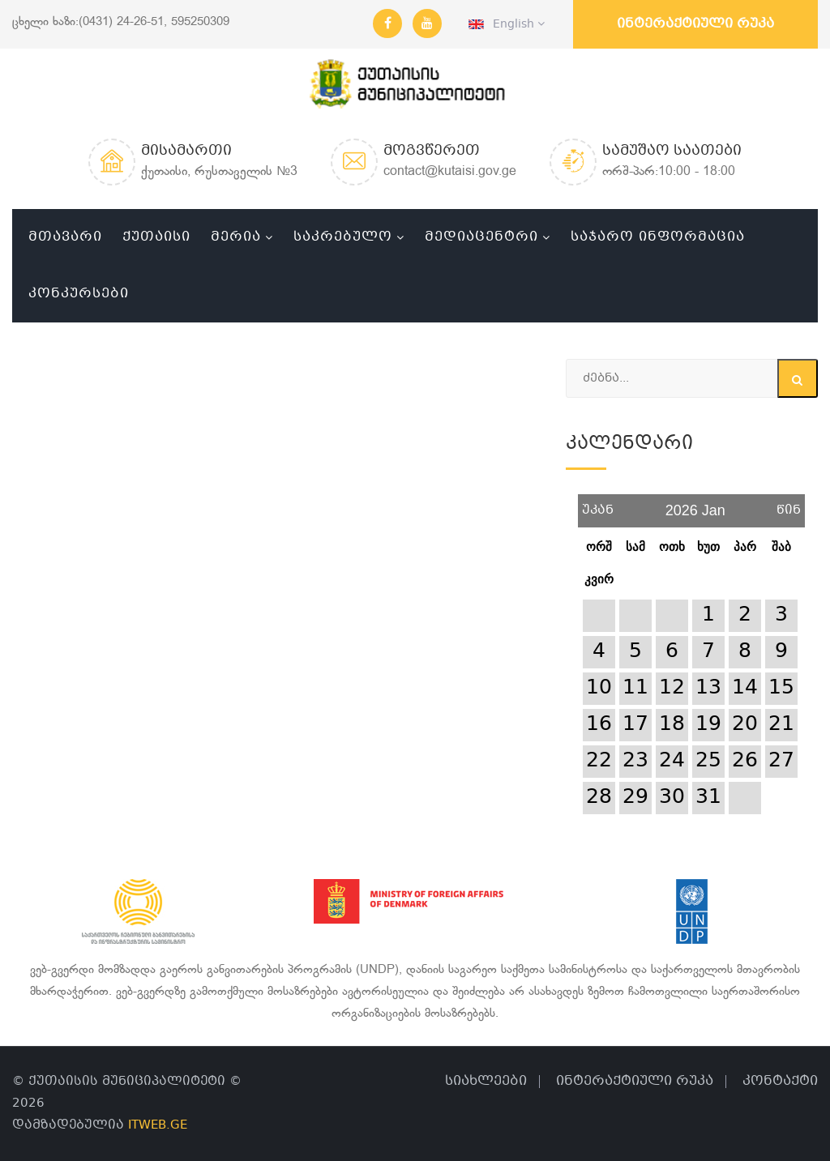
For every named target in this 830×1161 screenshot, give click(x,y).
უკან (598, 504)
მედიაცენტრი (481, 237)
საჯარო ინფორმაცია (658, 237)
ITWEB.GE (157, 1125)
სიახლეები (486, 1081)
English (506, 24)
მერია (236, 237)
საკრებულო (342, 237)
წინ (789, 504)
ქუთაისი (156, 237)
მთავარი (65, 237)
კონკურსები (78, 294)
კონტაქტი (780, 1081)
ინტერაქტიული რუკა (695, 24)
